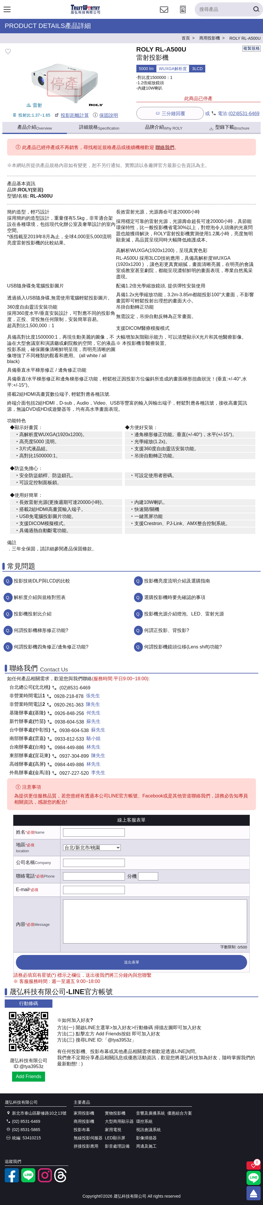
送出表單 (131, 962)
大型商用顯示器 (119, 1121)
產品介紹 (34, 127)
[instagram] (45, 1180)
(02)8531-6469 (244, 113)
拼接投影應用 (86, 1146)
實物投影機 (115, 1113)
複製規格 (251, 48)
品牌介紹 (164, 127)
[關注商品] (254, 1165)
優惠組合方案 (179, 1113)
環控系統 (144, 1121)
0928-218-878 (69, 696)
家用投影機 (84, 1113)
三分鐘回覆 (170, 113)
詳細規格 (99, 127)
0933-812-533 (69, 738)
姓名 (20, 832)
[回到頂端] (254, 1193)
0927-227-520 (74, 773)
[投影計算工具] (183, 14)
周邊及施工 (146, 1146)
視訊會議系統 (148, 1129)
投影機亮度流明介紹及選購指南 (177, 580)
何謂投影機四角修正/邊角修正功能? (51, 646)
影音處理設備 (117, 1146)
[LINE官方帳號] (28, 1180)
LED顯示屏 (115, 1138)
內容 (20, 924)
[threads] (61, 1180)
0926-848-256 (69, 713)
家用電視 (113, 1129)
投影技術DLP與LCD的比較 (42, 580)
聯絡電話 (25, 875)
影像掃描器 (146, 1138)
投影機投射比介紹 (33, 613)
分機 (132, 876)
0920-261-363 (69, 704)
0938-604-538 (69, 721)
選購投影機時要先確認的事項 (174, 597)
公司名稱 (25, 862)
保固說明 (105, 115)
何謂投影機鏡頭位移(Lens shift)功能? (183, 646)
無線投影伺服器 (88, 1138)
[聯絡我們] (164, 14)
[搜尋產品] (229, 9)
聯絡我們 (165, 147)
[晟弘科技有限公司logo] (85, 13)
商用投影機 (84, 1121)
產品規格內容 (54, 165)
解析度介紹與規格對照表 (40, 597)
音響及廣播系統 (150, 1113)
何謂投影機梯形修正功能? (41, 630)
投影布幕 (82, 1129)
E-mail (22, 889)
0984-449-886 (69, 747)
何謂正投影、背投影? (166, 630)
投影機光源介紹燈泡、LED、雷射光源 (184, 613)
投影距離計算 (71, 115)
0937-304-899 (74, 756)
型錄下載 (229, 128)
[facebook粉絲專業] (12, 1180)
